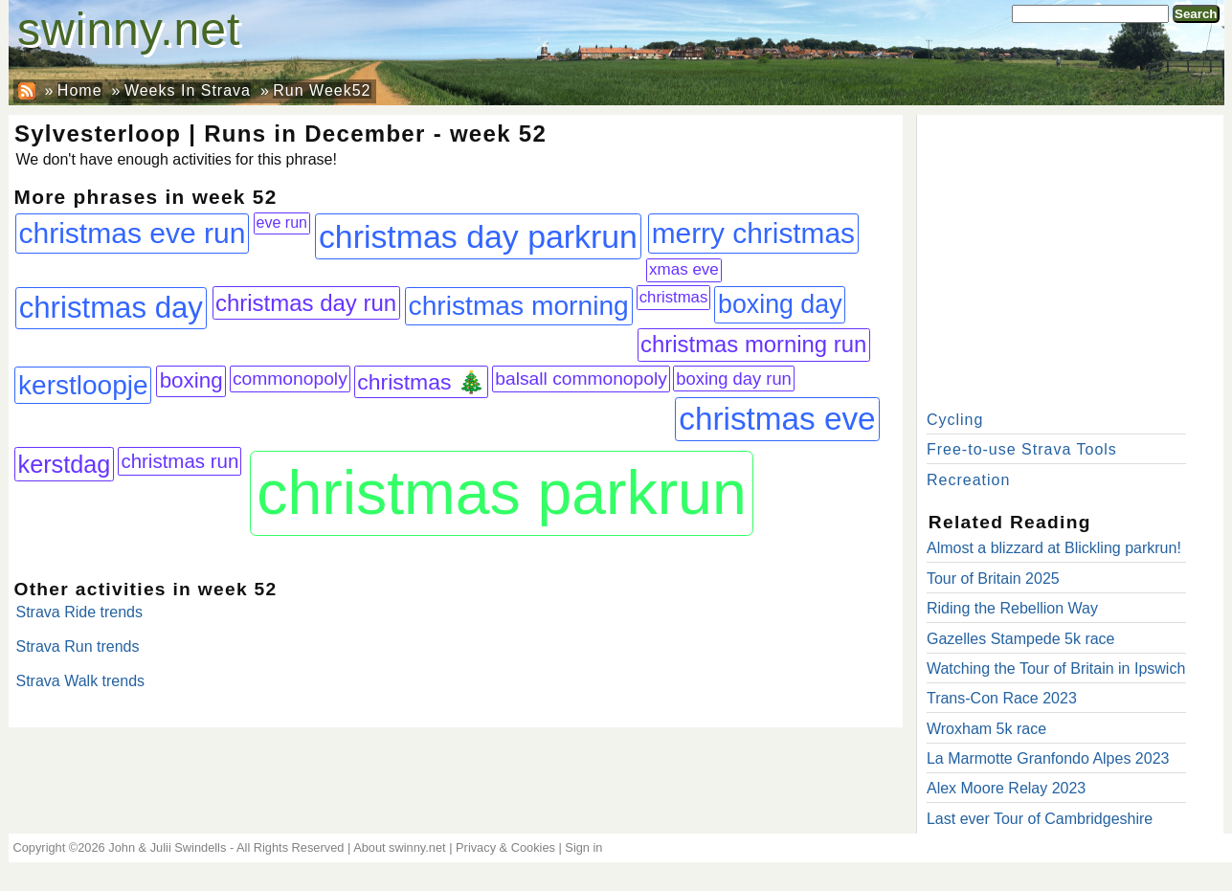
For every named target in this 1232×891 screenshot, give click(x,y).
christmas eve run (132, 233)
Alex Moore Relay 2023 (1006, 788)
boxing (191, 380)
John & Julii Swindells (167, 847)
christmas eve (777, 418)
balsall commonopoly (580, 378)
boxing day (780, 304)
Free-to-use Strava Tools (1022, 449)
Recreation (968, 480)
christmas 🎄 (421, 381)
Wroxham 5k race (986, 729)
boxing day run (734, 378)
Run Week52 (321, 90)
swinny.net (128, 29)
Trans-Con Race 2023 (1002, 698)
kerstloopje (82, 385)
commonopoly (290, 378)
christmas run (179, 461)
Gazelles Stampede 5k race (1021, 639)
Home (79, 90)
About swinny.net (399, 847)
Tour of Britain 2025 (993, 578)
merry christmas (753, 233)
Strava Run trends (78, 646)
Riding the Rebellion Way (1012, 608)
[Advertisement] (1070, 258)
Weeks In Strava (187, 90)
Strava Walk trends (81, 681)
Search (1196, 14)
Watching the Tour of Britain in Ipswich (1056, 668)
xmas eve (684, 269)
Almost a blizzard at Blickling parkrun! (1054, 548)
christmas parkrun (501, 492)
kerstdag (64, 464)
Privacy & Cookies (505, 847)
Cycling (955, 420)
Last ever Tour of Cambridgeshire (1040, 819)
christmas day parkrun (478, 236)
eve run (282, 222)
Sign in (583, 847)
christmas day (111, 307)
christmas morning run (753, 344)
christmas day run (305, 303)
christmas (673, 297)
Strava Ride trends (80, 612)
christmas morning (519, 305)
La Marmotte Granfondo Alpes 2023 (1048, 758)
